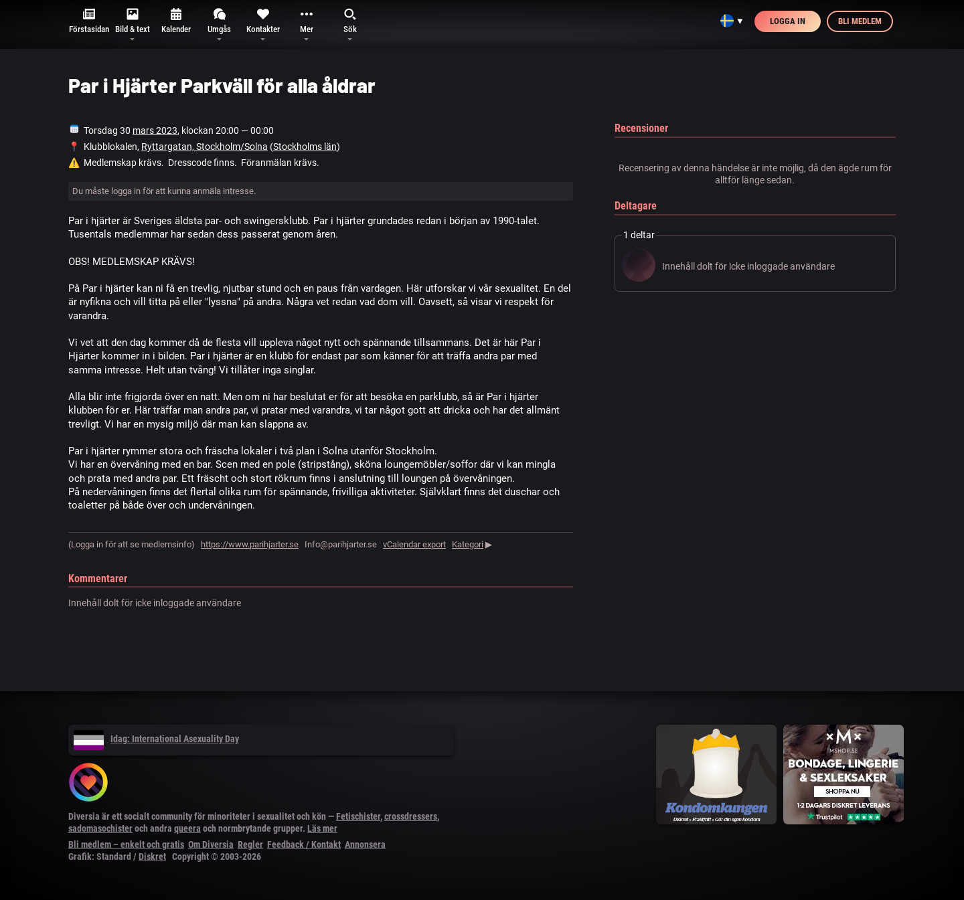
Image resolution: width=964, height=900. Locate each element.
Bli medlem (860, 21)
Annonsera (365, 844)
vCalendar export (414, 544)
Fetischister (358, 816)
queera (187, 828)
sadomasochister (100, 828)
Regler (250, 844)
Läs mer (322, 828)
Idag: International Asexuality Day (156, 738)
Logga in (787, 21)
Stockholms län (305, 146)
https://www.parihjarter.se (250, 544)
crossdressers (410, 816)
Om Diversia (211, 844)
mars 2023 (155, 130)
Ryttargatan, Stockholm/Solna (204, 146)
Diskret (152, 856)
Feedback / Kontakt (304, 844)
